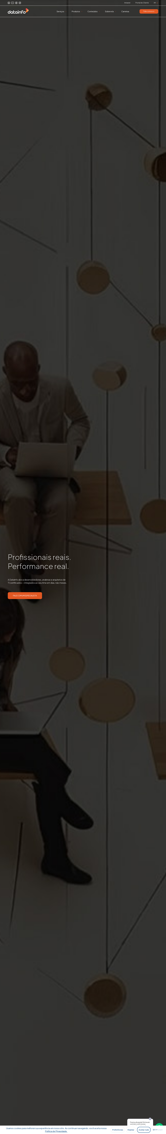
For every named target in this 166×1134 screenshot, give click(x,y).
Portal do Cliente (142, 3)
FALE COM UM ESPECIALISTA (25, 595)
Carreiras (125, 11)
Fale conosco (148, 11)
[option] (83, 567)
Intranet (127, 3)
